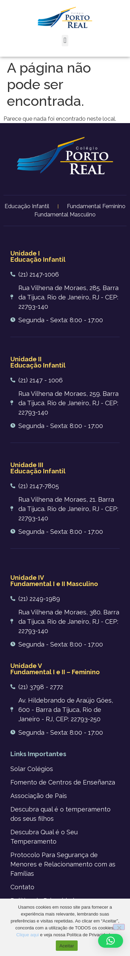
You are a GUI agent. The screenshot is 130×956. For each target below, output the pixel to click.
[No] (119, 927)
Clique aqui (27, 934)
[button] (65, 40)
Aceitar (66, 945)
